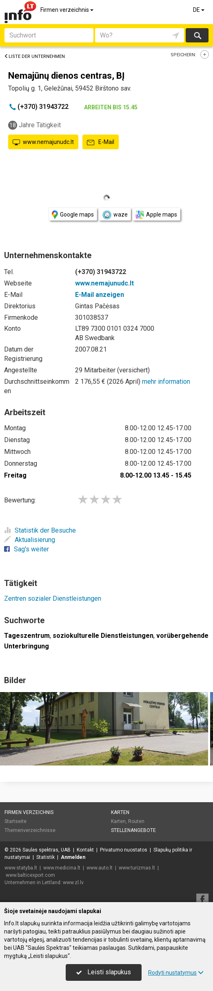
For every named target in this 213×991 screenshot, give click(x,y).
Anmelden (73, 857)
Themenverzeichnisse (29, 830)
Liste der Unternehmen (34, 56)
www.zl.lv (73, 882)
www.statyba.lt (20, 868)
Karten (120, 812)
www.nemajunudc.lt (43, 142)
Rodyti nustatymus (176, 972)
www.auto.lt (100, 868)
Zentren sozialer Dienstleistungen (52, 598)
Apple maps (156, 214)
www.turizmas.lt (137, 868)
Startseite (15, 821)
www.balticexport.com (30, 875)
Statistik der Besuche (40, 530)
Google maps (73, 214)
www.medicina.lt (61, 868)
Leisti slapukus (103, 972)
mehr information (166, 381)
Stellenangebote (133, 830)
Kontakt (85, 850)
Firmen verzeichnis (67, 10)
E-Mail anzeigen (99, 295)
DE (199, 10)
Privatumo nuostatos (123, 850)
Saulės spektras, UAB (46, 850)
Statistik (45, 857)
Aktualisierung (29, 540)
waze (115, 215)
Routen (136, 821)
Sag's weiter (26, 549)
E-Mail (100, 142)
